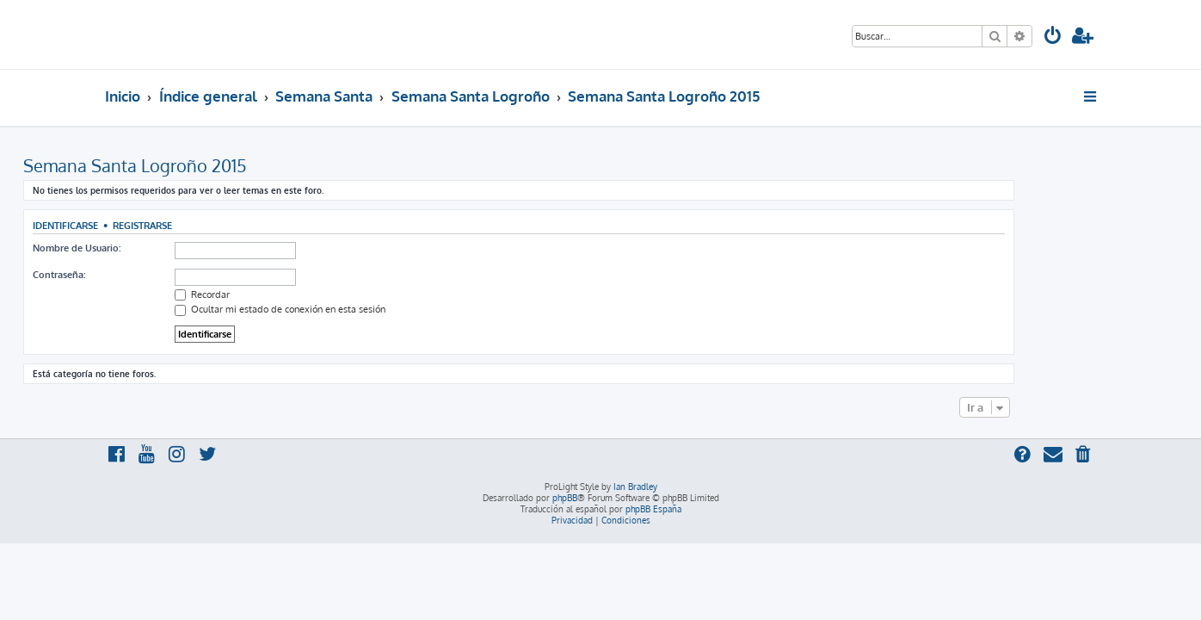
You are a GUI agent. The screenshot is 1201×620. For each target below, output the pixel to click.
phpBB (564, 498)
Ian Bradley (635, 486)
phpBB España (653, 509)
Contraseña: (140, 275)
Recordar (283, 294)
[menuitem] (1053, 37)
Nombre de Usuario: (158, 248)
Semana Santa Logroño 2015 (217, 165)
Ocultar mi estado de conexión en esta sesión (361, 309)
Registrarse (224, 225)
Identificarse (147, 225)
